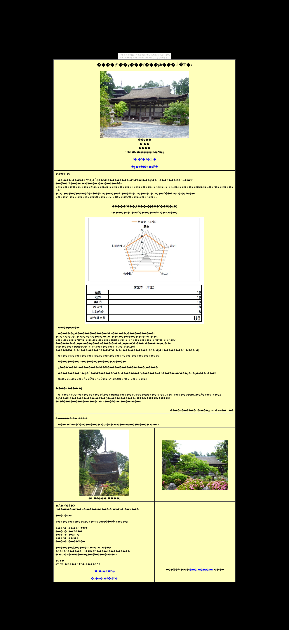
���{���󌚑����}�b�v (201, 569)
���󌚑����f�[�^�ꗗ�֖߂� (104, 571)
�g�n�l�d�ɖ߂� (144, 166)
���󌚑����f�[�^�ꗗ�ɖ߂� (144, 159)
